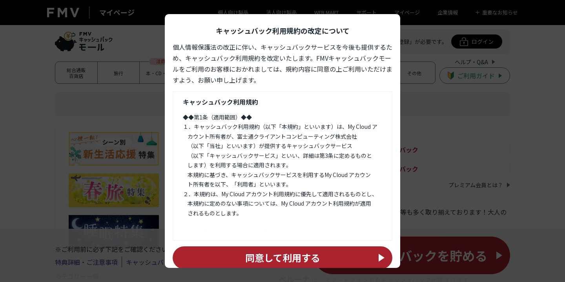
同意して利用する (282, 257)
